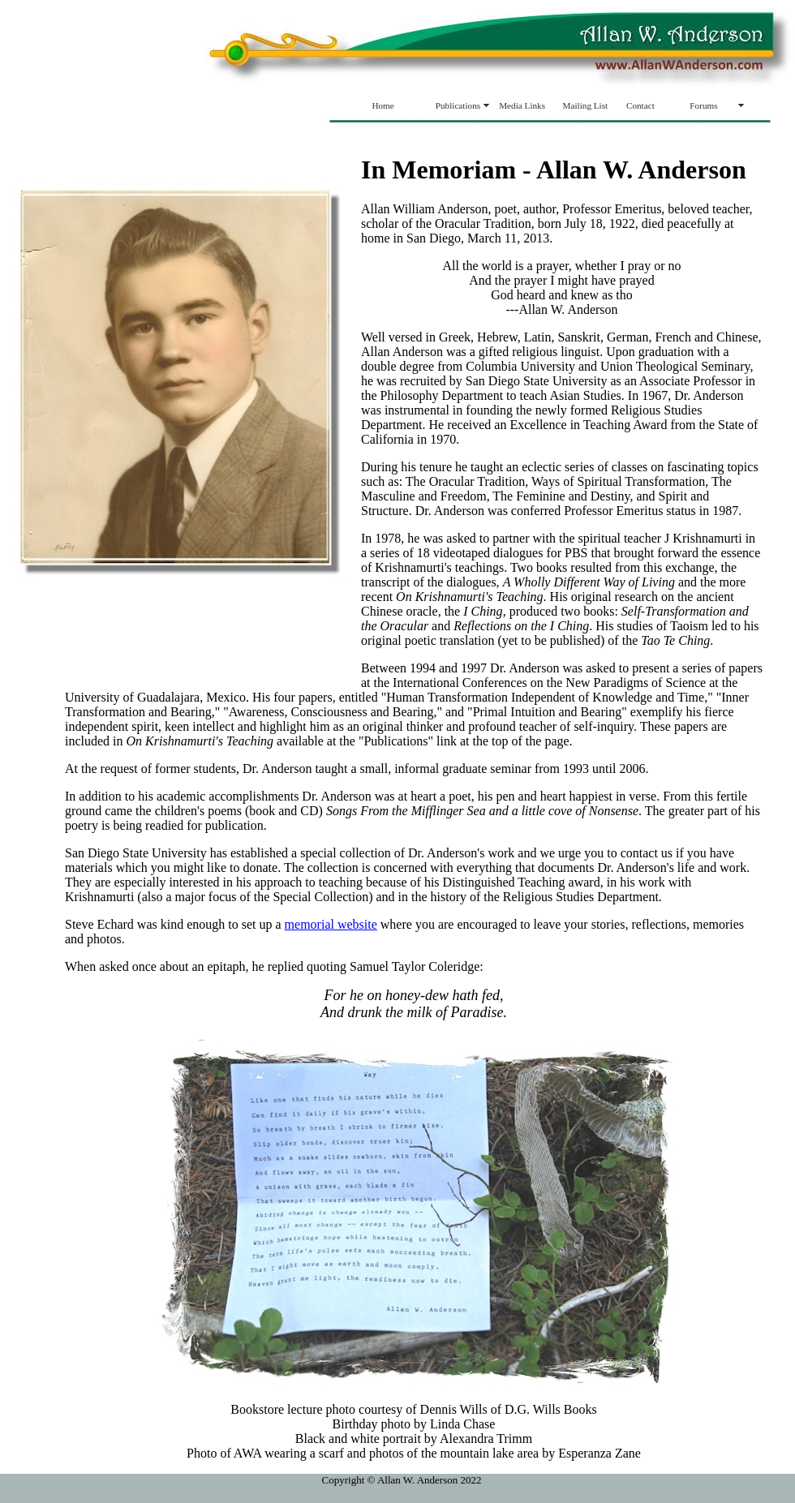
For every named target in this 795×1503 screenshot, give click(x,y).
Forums (703, 105)
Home (382, 105)
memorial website (331, 924)
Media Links (522, 105)
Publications (458, 105)
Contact (640, 105)
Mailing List (585, 105)
